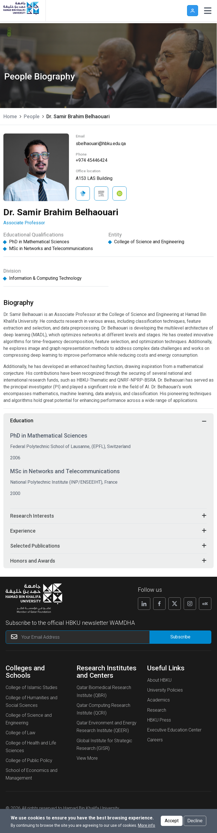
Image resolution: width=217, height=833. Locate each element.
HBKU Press (159, 720)
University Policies (165, 690)
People (32, 116)
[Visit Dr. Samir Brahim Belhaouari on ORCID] (119, 193)
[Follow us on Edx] (205, 603)
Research (156, 710)
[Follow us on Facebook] (159, 603)
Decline (194, 822)
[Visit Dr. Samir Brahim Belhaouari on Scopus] (101, 193)
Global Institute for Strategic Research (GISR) (104, 744)
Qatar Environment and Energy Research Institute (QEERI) (106, 726)
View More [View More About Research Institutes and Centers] (87, 758)
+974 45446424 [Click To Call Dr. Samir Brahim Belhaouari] (91, 160)
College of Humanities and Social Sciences (31, 701)
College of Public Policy (29, 760)
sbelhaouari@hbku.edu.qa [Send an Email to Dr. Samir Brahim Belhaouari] (101, 143)
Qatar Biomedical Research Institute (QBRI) (104, 691)
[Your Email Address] (88, 637)
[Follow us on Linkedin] (144, 603)
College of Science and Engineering (29, 719)
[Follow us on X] (174, 603)
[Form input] (180, 637)
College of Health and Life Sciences (31, 746)
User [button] (192, 10)
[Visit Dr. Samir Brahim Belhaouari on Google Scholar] (83, 193)
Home (10, 116)
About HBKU (159, 680)
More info (146, 827)
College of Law (20, 732)
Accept (172, 822)
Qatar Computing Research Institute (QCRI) (103, 709)
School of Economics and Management (31, 774)
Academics (158, 700)
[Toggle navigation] (208, 11)
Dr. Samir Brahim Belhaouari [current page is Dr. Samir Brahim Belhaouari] (78, 116)
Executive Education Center (174, 730)
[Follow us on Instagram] (190, 603)
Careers (155, 739)
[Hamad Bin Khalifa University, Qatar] (20, 10)
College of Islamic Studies (31, 687)
